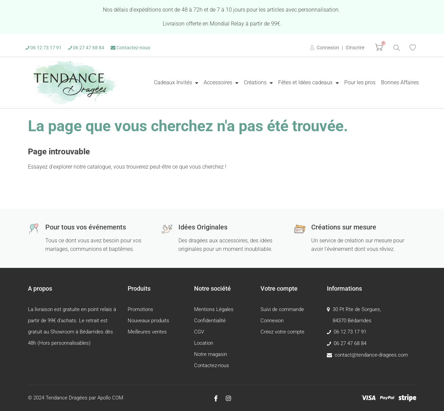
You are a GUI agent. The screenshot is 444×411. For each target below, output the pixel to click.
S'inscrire (355, 47)
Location (203, 343)
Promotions (140, 309)
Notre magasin (210, 354)
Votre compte (279, 288)
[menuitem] (176, 82)
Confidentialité (210, 321)
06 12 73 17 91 (44, 47)
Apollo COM (110, 398)
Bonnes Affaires (400, 82)
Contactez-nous (130, 47)
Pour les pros (360, 82)
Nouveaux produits (148, 321)
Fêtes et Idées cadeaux (306, 82)
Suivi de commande (282, 309)
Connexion (327, 47)
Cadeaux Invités (173, 82)
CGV (199, 332)
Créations (256, 82)
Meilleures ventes (147, 332)
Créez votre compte (282, 332)
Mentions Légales (214, 309)
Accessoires (219, 82)
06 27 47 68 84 (86, 47)
